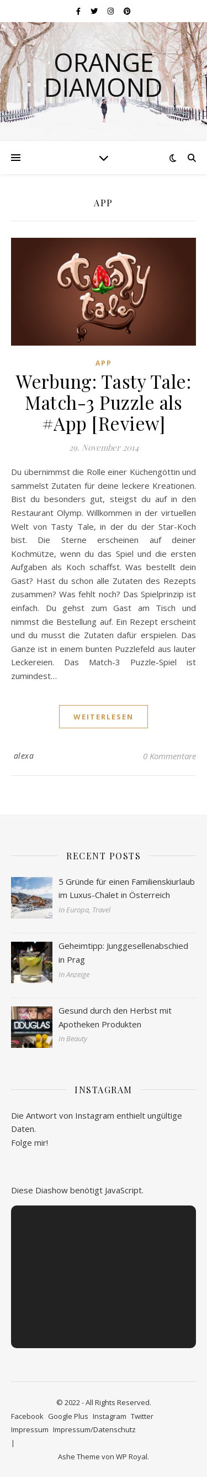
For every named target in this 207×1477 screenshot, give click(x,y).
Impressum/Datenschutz (94, 1429)
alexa (24, 755)
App (103, 363)
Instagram (109, 1416)
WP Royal (131, 1457)
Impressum (30, 1429)
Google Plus (68, 1416)
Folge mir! (29, 1142)
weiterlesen (103, 717)
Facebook (27, 1416)
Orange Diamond (103, 75)
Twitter (142, 1416)
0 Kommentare (169, 755)
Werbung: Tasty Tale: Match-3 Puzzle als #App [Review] (103, 402)
